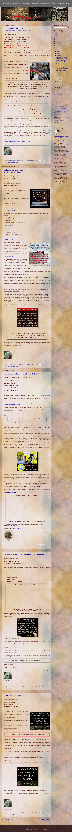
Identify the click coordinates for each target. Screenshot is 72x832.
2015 (57, 49)
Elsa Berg (23, 21)
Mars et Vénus (57, 118)
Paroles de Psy (49, 21)
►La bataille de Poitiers (8, 256)
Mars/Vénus (36, 21)
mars (58, 77)
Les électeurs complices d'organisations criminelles (24, 554)
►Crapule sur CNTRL (8, 239)
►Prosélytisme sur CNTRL (9, 210)
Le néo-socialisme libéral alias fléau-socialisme (17, 546)
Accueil (4, 21)
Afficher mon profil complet (59, 183)
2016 (57, 47)
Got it (67, 3)
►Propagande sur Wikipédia (9, 223)
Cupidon (29, 21)
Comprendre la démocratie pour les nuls (61, 97)
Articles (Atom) (11, 822)
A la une (42, 21)
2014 (57, 83)
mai (57, 72)
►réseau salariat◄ (12, 492)
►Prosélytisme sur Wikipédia (10, 208)
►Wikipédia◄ (14, 525)
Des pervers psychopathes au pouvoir (61, 89)
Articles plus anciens (45, 819)
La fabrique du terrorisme (59, 99)
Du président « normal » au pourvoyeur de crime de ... (62, 58)
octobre (58, 53)
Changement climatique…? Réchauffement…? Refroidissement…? (61, 112)
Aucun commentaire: (30, 160)
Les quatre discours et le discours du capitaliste (59, 102)
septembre (59, 55)
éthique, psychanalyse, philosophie (62, 136)
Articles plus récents (7, 819)
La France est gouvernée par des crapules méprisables (15, 171)
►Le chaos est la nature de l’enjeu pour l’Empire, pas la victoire (17, 141)
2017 (57, 45)
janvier (58, 81)
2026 (57, 33)
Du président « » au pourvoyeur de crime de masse (17, 29)
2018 (57, 43)
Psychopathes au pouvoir (13, 21)
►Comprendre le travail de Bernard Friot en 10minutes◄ (15, 422)
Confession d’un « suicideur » (60, 124)
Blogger (45, 829)
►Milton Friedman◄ (17, 528)
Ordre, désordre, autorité (13, 695)
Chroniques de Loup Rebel (13, 162)
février (58, 79)
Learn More (61, 3)
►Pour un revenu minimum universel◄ (12, 404)
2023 (57, 39)
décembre (59, 51)
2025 (57, 35)
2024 (57, 37)
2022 (57, 41)
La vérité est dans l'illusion (59, 106)
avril (58, 75)
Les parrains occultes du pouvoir (60, 104)
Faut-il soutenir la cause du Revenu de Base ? (61, 64)
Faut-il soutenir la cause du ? (21, 374)
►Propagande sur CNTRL (9, 225)
